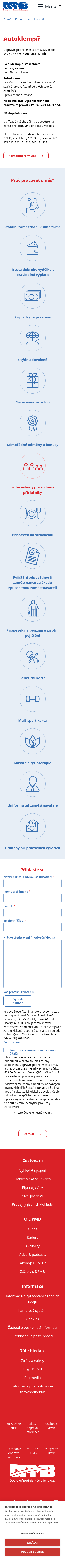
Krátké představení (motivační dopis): (29, 937)
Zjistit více (53, 1522)
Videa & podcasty (32, 1254)
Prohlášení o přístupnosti (32, 1336)
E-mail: (8, 906)
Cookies (32, 1319)
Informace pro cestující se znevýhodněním (32, 1389)
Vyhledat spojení (32, 1170)
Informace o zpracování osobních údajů (32, 1299)
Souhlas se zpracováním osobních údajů (33, 1051)
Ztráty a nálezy (32, 1360)
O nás (32, 1229)
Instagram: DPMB (51, 1451)
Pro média (32, 1377)
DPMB (32, 1473)
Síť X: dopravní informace (32, 1428)
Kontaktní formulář (22, 156)
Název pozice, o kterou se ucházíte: (27, 877)
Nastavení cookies (32, 1533)
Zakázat (32, 1542)
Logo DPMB (32, 1369)
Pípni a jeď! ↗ (32, 1187)
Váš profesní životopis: (18, 992)
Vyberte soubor (18, 1001)
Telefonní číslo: (13, 921)
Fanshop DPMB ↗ (32, 1263)
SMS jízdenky (32, 1196)
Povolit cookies (32, 1551)
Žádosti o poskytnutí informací (32, 1327)
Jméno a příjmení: (15, 891)
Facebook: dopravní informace (14, 1453)
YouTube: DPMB (32, 1451)
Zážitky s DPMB (32, 1271)
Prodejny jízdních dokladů (32, 1204)
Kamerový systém (32, 1310)
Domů (7, 19)
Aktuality (32, 1246)
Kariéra (20, 19)
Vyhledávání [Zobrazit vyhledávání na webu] (59, 6)
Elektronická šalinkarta (32, 1179)
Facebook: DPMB (51, 1426)
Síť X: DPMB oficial (14, 1426)
